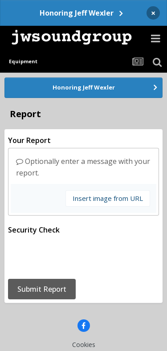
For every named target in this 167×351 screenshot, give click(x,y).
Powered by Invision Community (83, 337)
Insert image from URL (108, 198)
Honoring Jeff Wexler (77, 13)
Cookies (83, 310)
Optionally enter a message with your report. (83, 167)
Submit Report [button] (41, 254)
